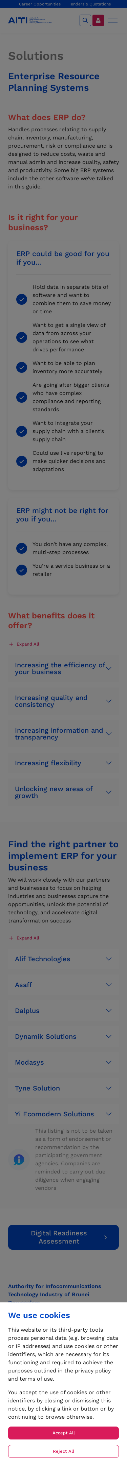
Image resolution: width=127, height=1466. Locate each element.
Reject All (63, 1451)
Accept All (63, 1432)
